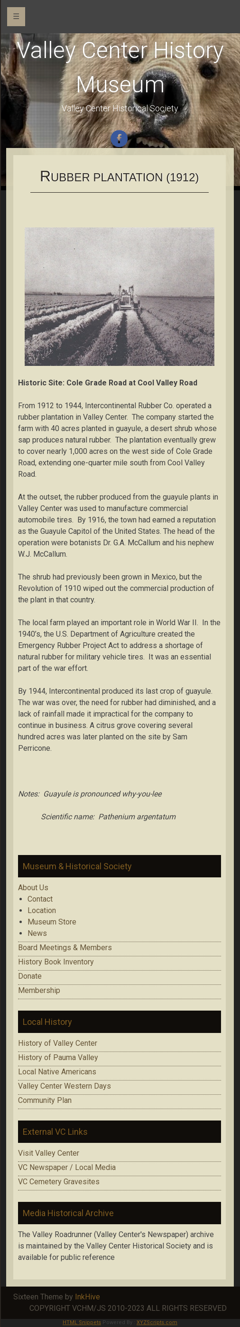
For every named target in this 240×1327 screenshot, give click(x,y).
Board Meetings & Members (65, 947)
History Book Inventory (56, 961)
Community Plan (45, 1100)
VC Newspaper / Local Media (67, 1167)
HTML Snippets (82, 1322)
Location (42, 910)
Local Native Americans (57, 1071)
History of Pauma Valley (58, 1057)
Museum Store (52, 921)
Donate (30, 976)
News (37, 933)
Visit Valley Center (48, 1153)
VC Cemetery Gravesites (59, 1181)
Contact (40, 899)
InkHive (87, 1296)
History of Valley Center (57, 1043)
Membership (39, 990)
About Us (33, 887)
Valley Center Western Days (64, 1086)
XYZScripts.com (157, 1322)
